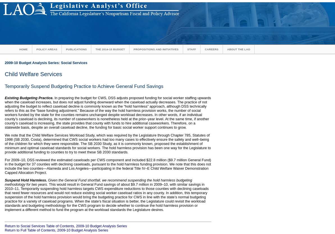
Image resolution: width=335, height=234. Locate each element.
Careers (211, 49)
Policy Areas (47, 49)
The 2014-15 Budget (110, 49)
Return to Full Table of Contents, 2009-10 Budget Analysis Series (56, 230)
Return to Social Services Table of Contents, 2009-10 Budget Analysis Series (66, 226)
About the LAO (238, 49)
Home (23, 49)
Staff (191, 49)
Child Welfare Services (33, 74)
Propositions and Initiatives (156, 49)
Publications (76, 49)
